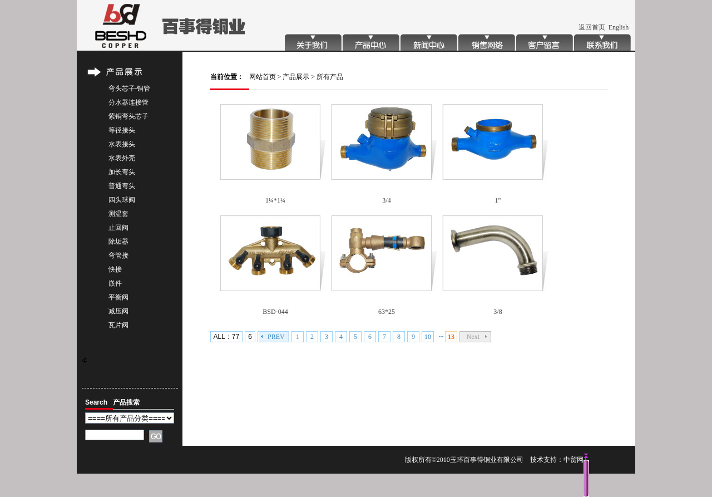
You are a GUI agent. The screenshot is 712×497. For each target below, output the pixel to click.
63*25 (386, 312)
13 (451, 337)
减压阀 (118, 311)
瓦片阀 (118, 325)
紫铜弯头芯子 (128, 116)
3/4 (386, 200)
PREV (276, 337)
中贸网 (573, 460)
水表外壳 (121, 158)
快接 (115, 269)
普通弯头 (121, 186)
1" (498, 200)
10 (427, 337)
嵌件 (115, 283)
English (619, 27)
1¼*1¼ (275, 200)
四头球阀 (121, 200)
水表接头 (121, 144)
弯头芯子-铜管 (129, 88)
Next (473, 337)
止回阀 (118, 228)
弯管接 (118, 255)
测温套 (118, 214)
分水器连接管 (128, 102)
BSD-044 (275, 312)
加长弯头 (121, 172)
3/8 (497, 312)
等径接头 (121, 130)
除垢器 (118, 241)
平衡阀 (118, 297)
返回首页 (591, 27)
